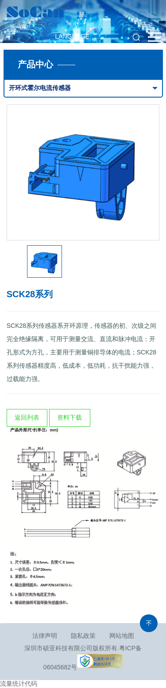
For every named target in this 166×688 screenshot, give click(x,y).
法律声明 (44, 635)
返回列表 (27, 417)
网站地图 (121, 635)
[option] (83, 172)
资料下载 (69, 417)
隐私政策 (83, 635)
